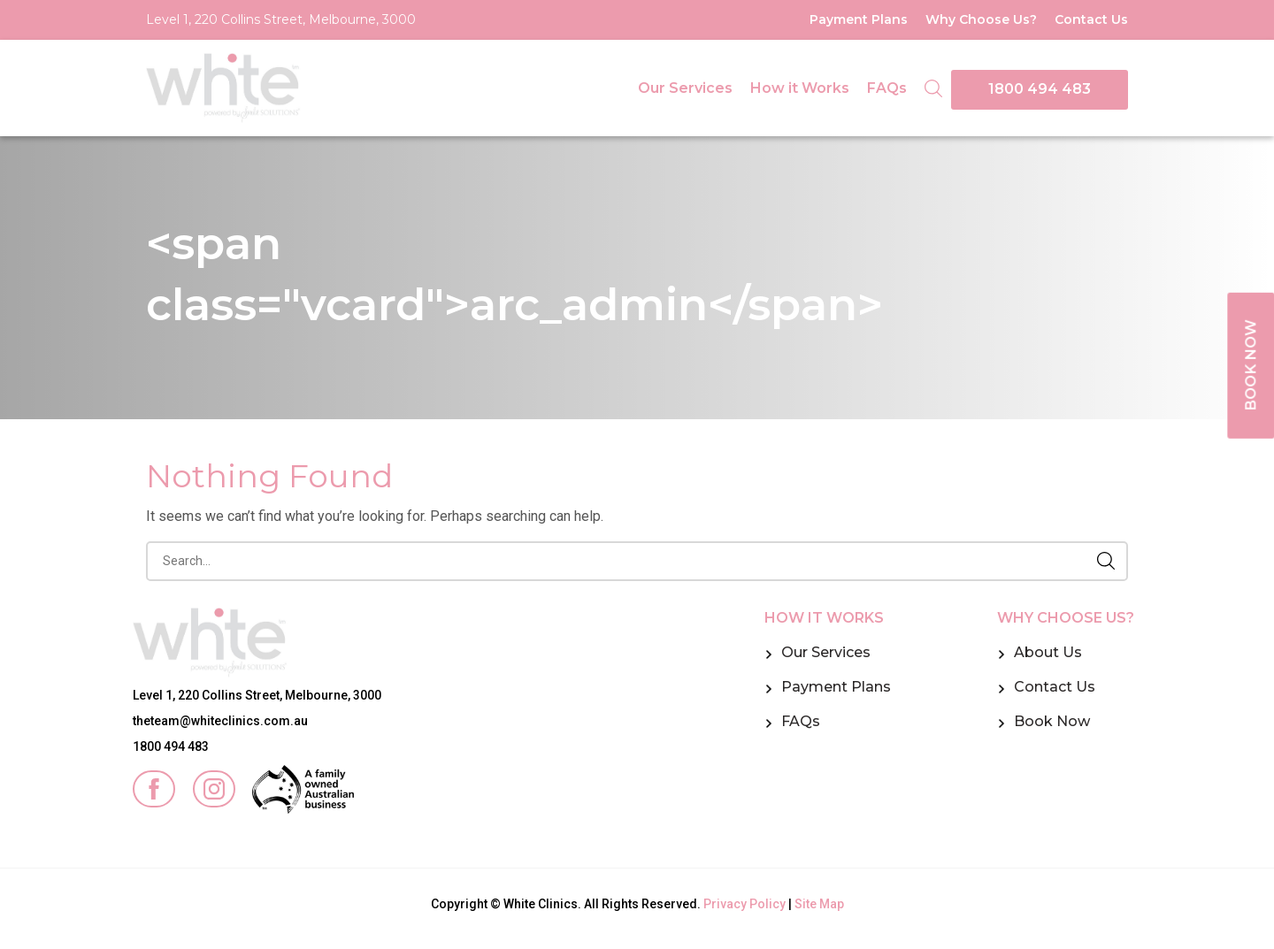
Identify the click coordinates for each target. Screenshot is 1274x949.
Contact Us (1091, 19)
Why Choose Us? (981, 19)
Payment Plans (859, 19)
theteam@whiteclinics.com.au (220, 721)
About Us (1048, 652)
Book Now (1052, 721)
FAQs (887, 88)
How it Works (799, 88)
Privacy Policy (744, 904)
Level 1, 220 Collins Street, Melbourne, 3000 (281, 19)
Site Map (819, 904)
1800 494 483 (1039, 88)
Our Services (685, 88)
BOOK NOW (1249, 366)
